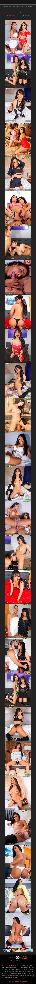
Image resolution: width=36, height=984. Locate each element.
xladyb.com (22, 961)
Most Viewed (26, 12)
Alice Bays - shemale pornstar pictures (18, 981)
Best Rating (18, 12)
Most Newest (10, 12)
